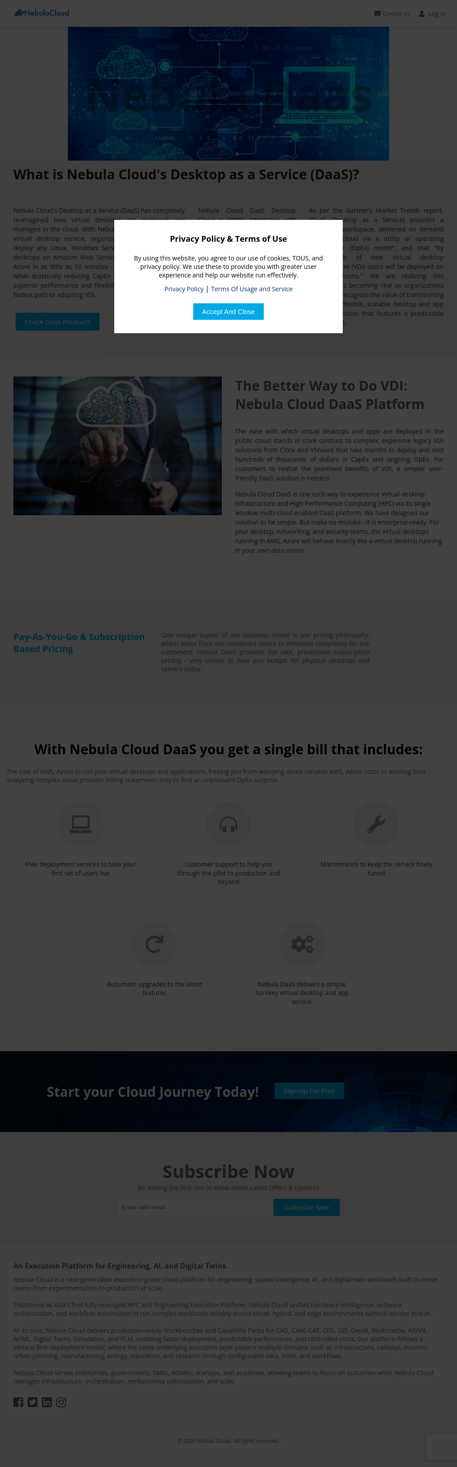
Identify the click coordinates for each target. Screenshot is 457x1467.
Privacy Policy (183, 289)
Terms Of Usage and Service (251, 289)
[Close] (228, 311)
